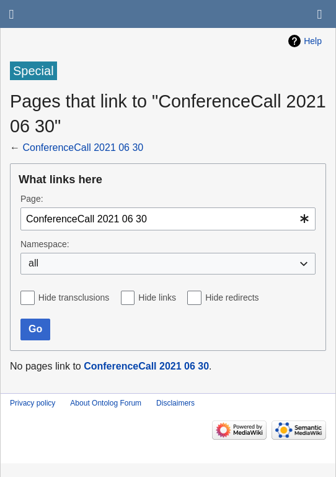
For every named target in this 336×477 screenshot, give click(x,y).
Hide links (157, 297)
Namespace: (44, 244)
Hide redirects (232, 297)
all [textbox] (33, 263)
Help (313, 41)
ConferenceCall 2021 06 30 (82, 147)
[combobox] (168, 218)
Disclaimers (175, 403)
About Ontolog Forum (105, 403)
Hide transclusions (73, 297)
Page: (31, 199)
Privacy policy (32, 403)
